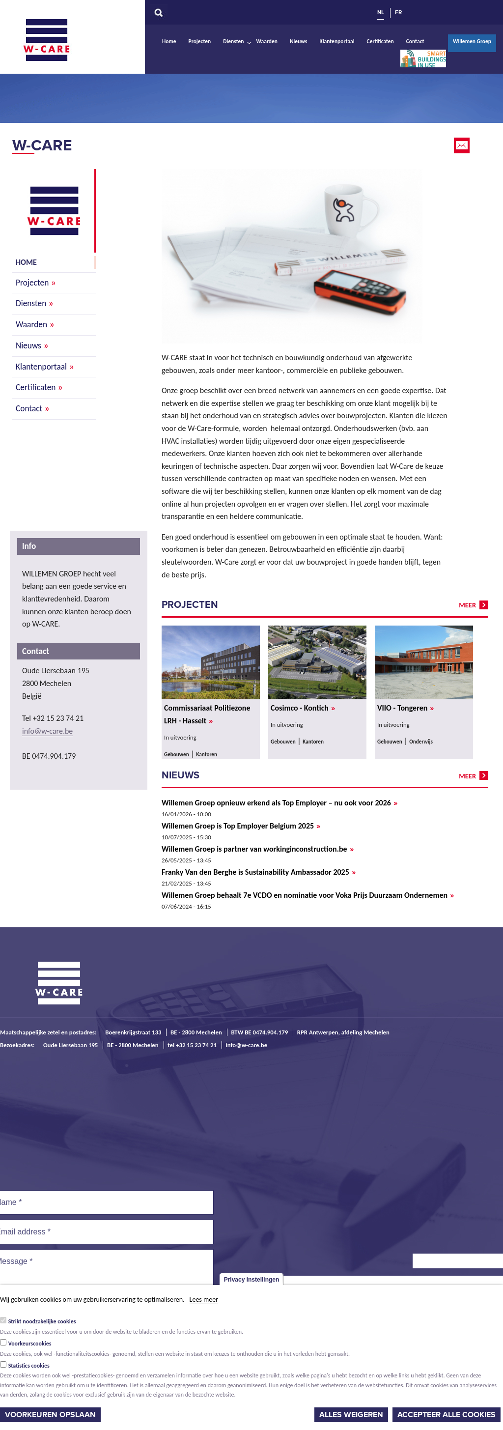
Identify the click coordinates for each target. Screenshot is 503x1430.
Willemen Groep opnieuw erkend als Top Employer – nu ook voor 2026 (279, 803)
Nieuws (298, 41)
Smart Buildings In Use (423, 58)
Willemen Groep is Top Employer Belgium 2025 (241, 826)
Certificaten (380, 41)
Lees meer (204, 1299)
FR (398, 12)
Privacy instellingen (251, 1279)
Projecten (200, 41)
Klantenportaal (336, 41)
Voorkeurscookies (30, 1343)
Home (169, 41)
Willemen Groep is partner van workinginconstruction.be (258, 849)
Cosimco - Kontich (303, 708)
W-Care (54, 39)
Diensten (233, 41)
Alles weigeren (351, 1415)
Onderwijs (421, 741)
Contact (415, 41)
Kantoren (206, 754)
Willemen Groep (472, 41)
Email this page (463, 145)
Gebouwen (176, 754)
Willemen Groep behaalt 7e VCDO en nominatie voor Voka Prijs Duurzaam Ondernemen (308, 895)
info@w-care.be (47, 731)
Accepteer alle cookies (446, 1415)
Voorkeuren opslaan (50, 1415)
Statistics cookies (29, 1365)
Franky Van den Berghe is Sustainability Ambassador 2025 (259, 872)
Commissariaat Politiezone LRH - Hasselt (207, 714)
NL (380, 12)
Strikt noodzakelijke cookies (42, 1321)
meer (467, 605)
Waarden (267, 41)
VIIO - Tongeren (405, 708)
